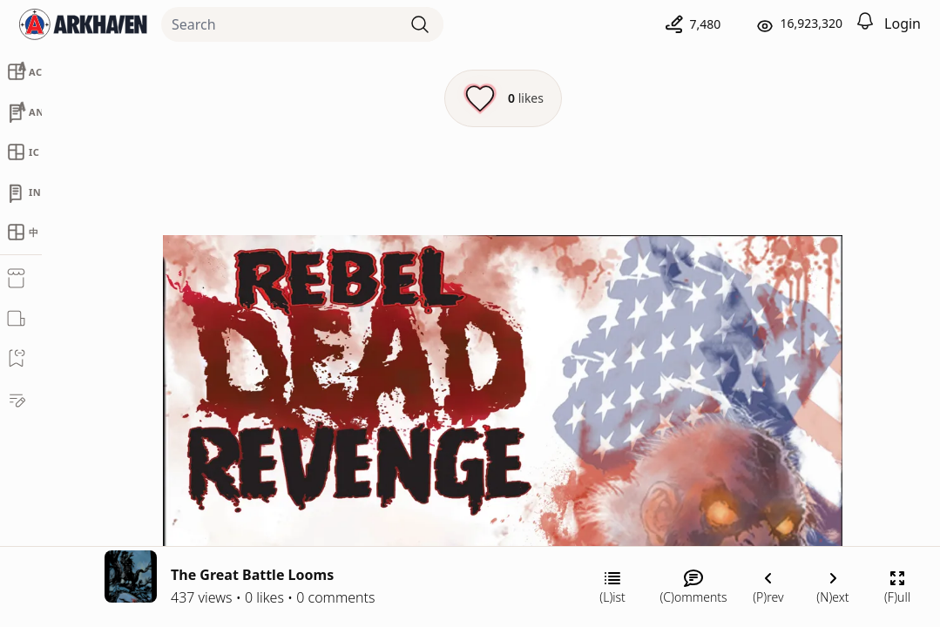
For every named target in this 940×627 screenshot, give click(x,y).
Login (902, 23)
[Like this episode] (503, 98)
